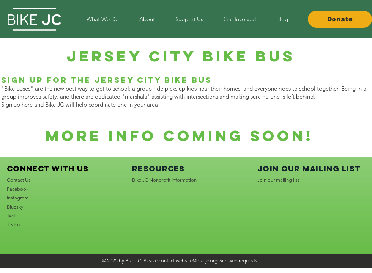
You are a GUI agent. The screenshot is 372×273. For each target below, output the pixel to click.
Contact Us (19, 180)
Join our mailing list (278, 180)
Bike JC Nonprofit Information (164, 180)
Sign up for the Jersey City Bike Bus (106, 80)
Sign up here (17, 104)
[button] (239, 19)
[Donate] (340, 19)
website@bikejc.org (197, 261)
